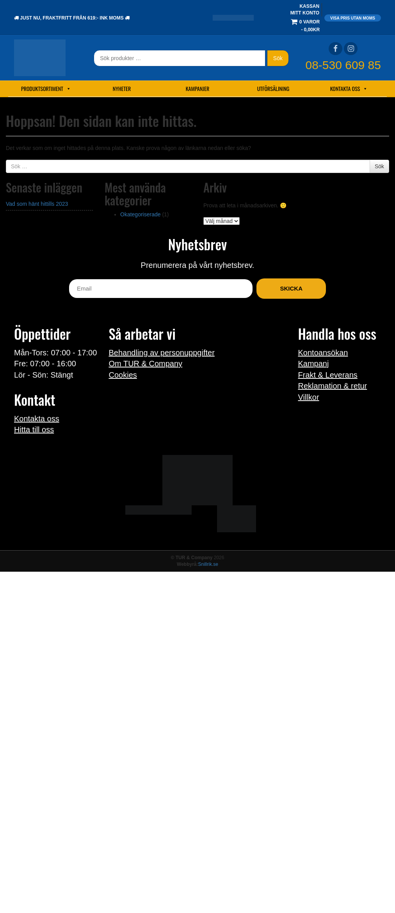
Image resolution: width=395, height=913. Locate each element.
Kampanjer (198, 88)
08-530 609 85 (343, 65)
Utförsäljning (273, 88)
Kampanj (313, 363)
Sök (278, 58)
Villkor (308, 397)
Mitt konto (304, 13)
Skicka (291, 288)
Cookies (123, 375)
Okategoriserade (140, 214)
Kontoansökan (323, 352)
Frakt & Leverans (328, 375)
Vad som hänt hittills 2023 (37, 204)
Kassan (309, 6)
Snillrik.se (208, 564)
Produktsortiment (46, 88)
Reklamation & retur (332, 386)
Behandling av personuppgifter (162, 352)
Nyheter (122, 88)
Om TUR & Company (146, 363)
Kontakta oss (349, 88)
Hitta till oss (34, 429)
